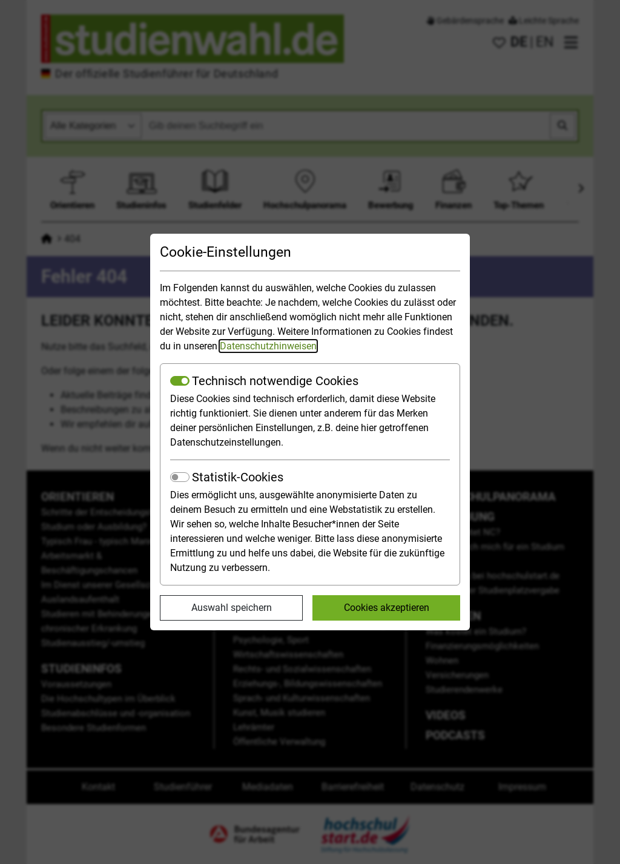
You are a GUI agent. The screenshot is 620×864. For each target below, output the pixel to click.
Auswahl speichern (231, 607)
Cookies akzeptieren (386, 607)
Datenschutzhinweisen (268, 346)
